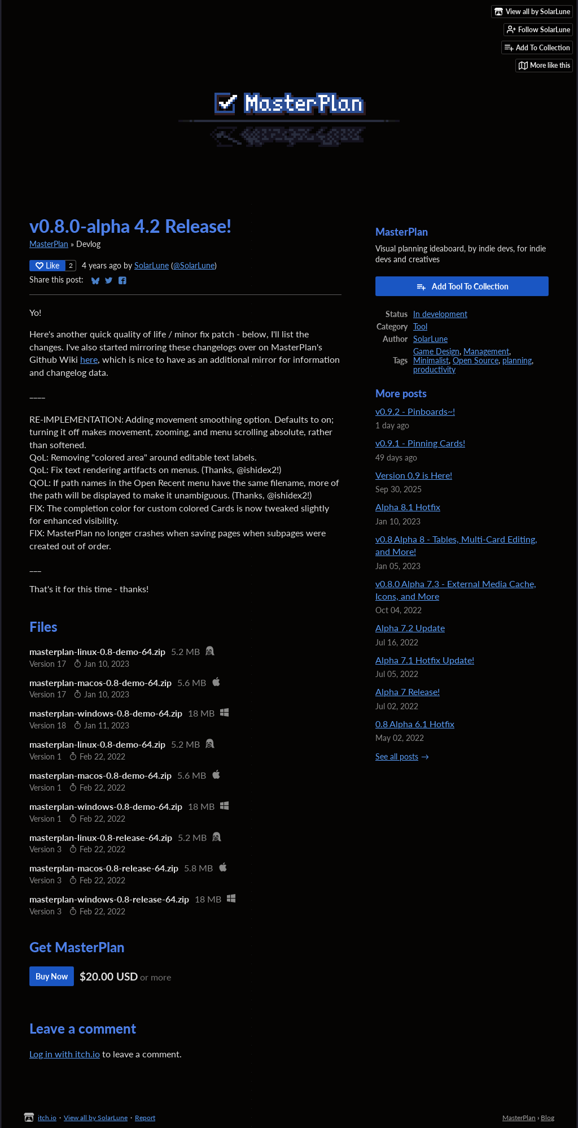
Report (145, 1117)
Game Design (436, 351)
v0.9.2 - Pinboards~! (415, 411)
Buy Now (52, 976)
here (89, 359)
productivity (434, 369)
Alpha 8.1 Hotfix (407, 506)
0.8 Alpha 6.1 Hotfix (414, 723)
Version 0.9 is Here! (413, 475)
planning (517, 360)
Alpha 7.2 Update (410, 627)
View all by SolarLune (96, 1117)
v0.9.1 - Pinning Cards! (420, 442)
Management (486, 351)
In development (440, 314)
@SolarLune (193, 265)
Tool (420, 326)
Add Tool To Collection (462, 286)
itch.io (47, 1117)
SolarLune (151, 265)
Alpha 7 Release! (407, 691)
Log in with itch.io (64, 1053)
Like (47, 265)
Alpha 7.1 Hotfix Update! (424, 659)
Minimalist (431, 360)
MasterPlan (48, 244)
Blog (547, 1117)
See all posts (396, 756)
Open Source (475, 360)
